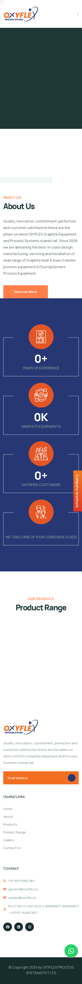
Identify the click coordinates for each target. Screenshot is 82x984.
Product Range (14, 832)
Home (7, 808)
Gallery (8, 840)
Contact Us (12, 848)
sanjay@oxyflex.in (22, 897)
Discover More (25, 292)
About (8, 816)
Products (10, 824)
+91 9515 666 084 (21, 880)
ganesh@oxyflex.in (23, 889)
